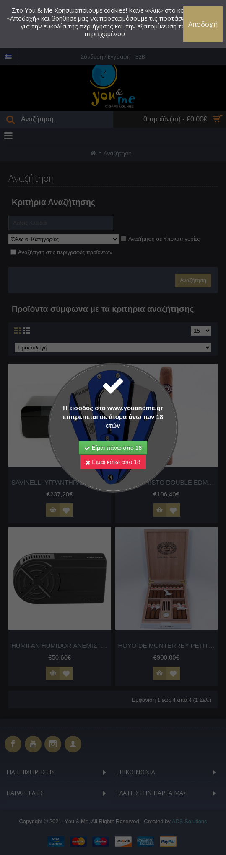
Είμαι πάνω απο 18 (113, 447)
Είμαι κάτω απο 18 (113, 462)
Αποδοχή (203, 24)
